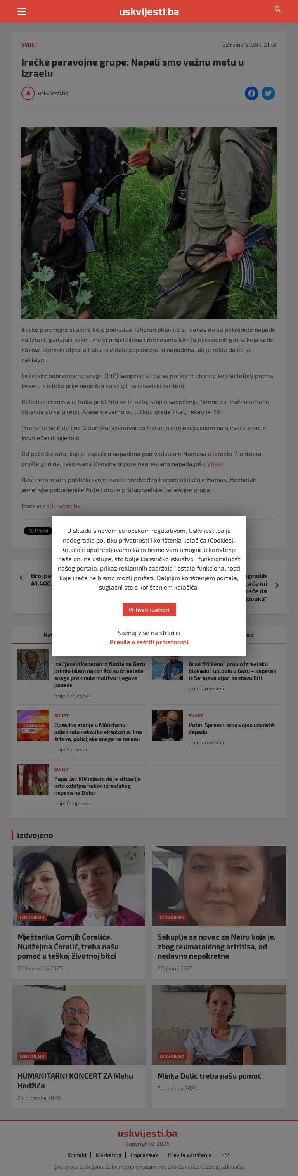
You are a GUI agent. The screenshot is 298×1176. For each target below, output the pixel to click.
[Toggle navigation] (22, 11)
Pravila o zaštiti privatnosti (149, 641)
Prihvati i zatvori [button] (149, 609)
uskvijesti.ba (149, 11)
